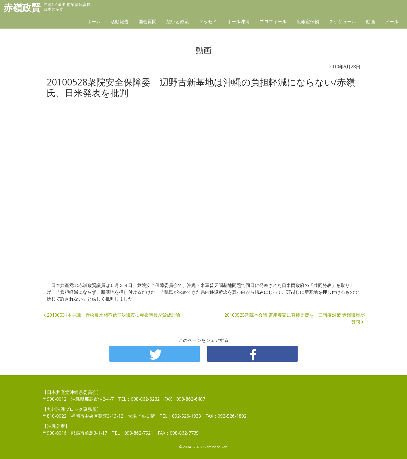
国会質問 (147, 22)
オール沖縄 (238, 22)
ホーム (94, 22)
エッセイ (208, 22)
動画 (370, 22)
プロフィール (273, 22)
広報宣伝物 (307, 22)
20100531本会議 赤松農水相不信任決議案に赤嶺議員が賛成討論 (113, 315)
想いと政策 (177, 22)
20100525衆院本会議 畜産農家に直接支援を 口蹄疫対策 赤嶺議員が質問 (294, 318)
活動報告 (120, 22)
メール (392, 22)
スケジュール (342, 22)
